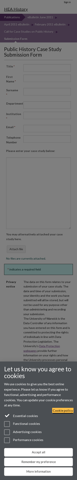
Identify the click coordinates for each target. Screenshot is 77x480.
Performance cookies (23, 440)
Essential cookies (21, 415)
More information (38, 471)
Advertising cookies (23, 432)
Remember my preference (38, 462)
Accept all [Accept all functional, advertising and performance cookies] (38, 452)
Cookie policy (63, 410)
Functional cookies (22, 424)
